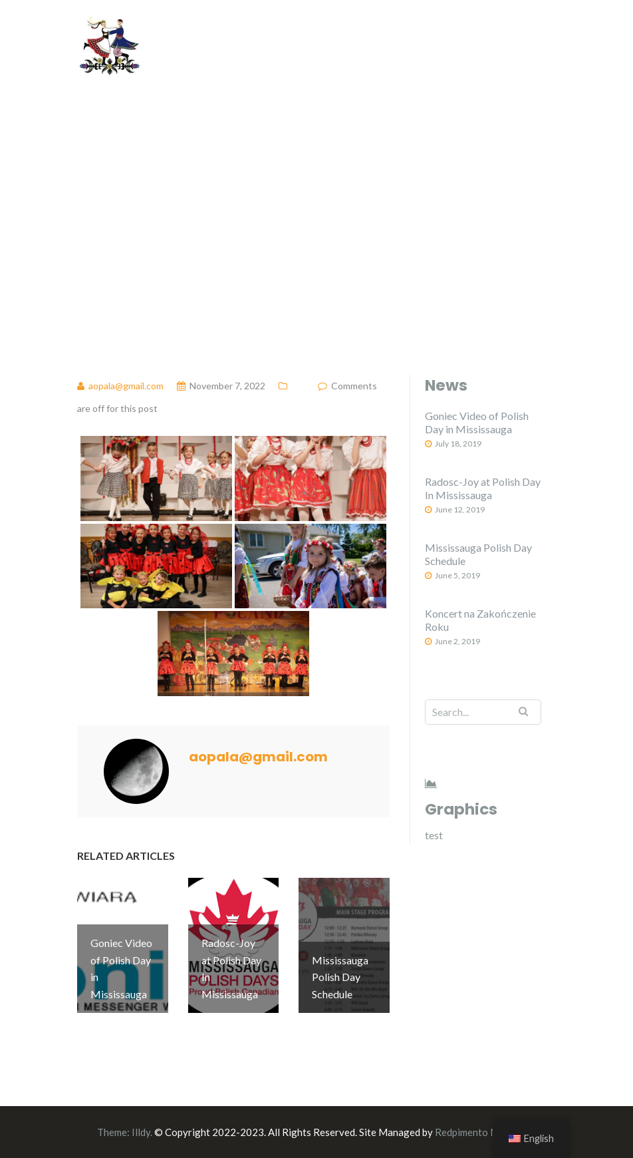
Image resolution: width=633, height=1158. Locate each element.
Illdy (141, 1132)
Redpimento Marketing (486, 1132)
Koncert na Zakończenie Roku (480, 620)
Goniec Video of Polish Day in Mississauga (477, 422)
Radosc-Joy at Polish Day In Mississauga (483, 488)
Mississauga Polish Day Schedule (478, 554)
